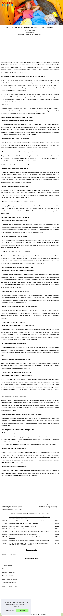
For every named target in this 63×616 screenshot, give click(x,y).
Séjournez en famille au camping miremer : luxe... (30, 34)
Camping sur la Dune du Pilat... (9, 554)
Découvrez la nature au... (8, 575)
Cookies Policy (42, 614)
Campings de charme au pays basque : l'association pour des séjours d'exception (48, 507)
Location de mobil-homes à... (9, 565)
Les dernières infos (30, 32)
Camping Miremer (7, 80)
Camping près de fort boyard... (9, 579)
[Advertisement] (30, 47)
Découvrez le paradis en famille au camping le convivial (22, 526)
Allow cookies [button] (22, 610)
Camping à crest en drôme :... (9, 586)
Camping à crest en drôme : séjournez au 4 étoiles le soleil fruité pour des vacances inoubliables (29, 537)
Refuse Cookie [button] (10, 610)
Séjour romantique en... (8, 568)
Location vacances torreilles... (9, 582)
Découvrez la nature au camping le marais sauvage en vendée (24, 528)
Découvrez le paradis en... (8, 572)
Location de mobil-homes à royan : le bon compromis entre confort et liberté (27, 520)
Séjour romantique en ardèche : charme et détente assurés (23, 523)
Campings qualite (30, 30)
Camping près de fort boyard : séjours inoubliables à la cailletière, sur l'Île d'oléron (29, 531)
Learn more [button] (16, 606)
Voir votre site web (35, 614)
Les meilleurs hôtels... (7, 562)
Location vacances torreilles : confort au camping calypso (23, 534)
